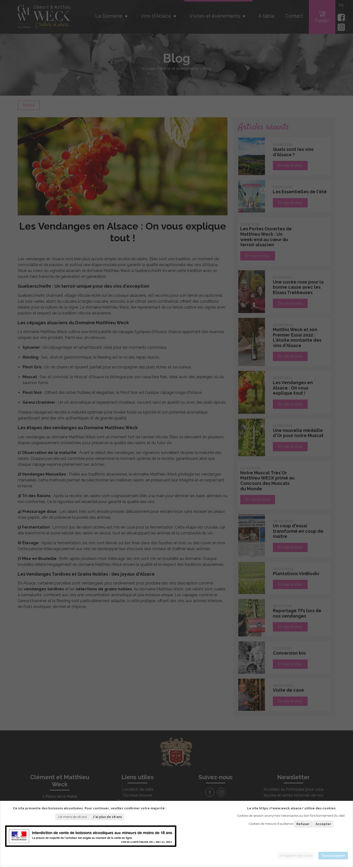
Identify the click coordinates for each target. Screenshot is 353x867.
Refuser (303, 824)
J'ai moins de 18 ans (72, 817)
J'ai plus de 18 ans (107, 817)
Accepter (323, 824)
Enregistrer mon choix (296, 855)
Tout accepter (333, 855)
